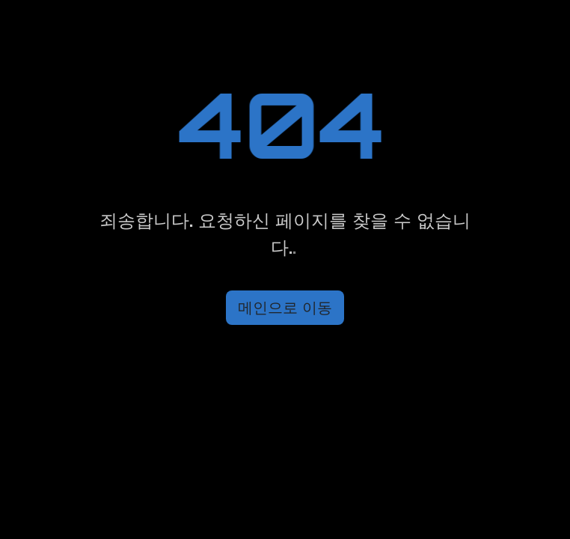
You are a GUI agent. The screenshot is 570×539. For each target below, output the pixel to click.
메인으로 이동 (285, 307)
